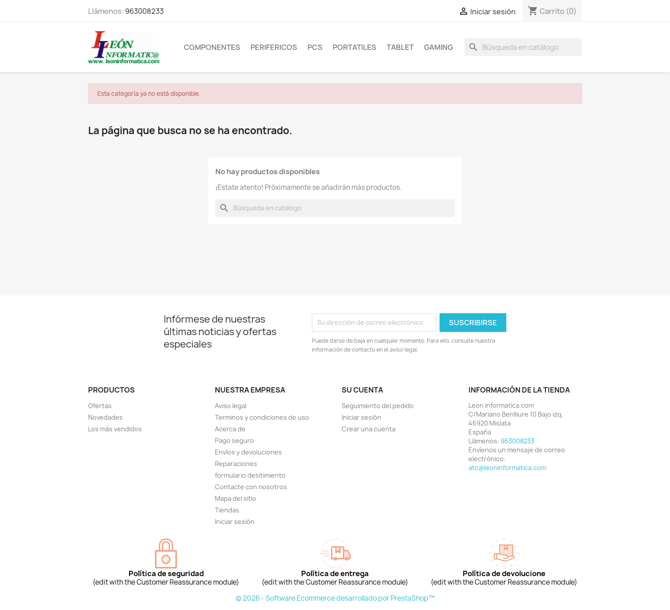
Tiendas (227, 510)
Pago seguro (234, 440)
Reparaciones (236, 463)
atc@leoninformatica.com (507, 467)
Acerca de (230, 429)
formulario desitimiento (250, 475)
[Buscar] (523, 47)
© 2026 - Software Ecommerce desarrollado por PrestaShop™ (335, 598)
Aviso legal (230, 405)
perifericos (273, 47)
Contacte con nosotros (251, 487)
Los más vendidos (115, 429)
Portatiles (354, 47)
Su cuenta (362, 390)
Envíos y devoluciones (248, 452)
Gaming (438, 47)
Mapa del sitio (235, 498)
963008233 (144, 11)
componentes (212, 47)
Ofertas (100, 405)
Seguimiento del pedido (378, 405)
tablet (400, 47)
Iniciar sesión (234, 521)
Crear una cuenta (369, 429)
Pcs (315, 47)
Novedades (105, 417)
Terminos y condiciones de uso (262, 417)
